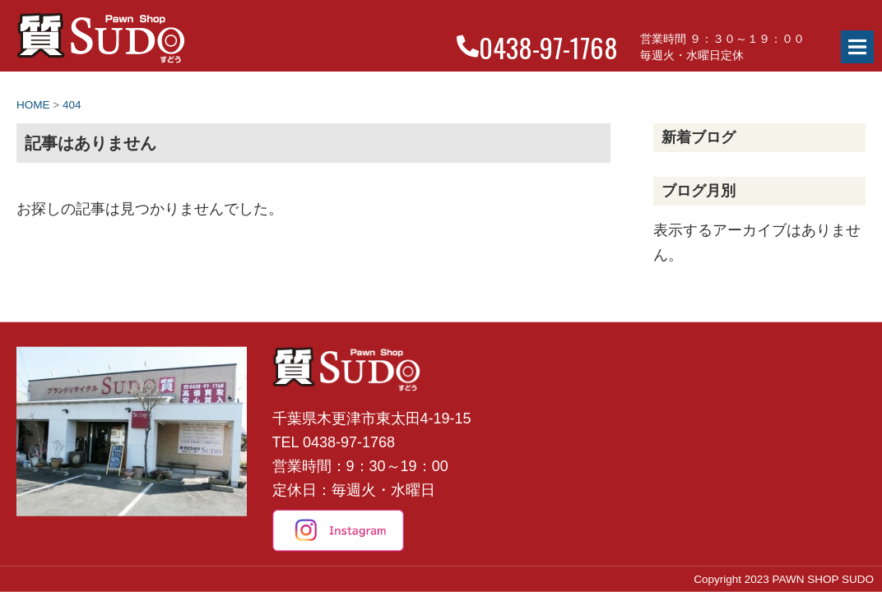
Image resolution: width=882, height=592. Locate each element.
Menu (857, 46)
